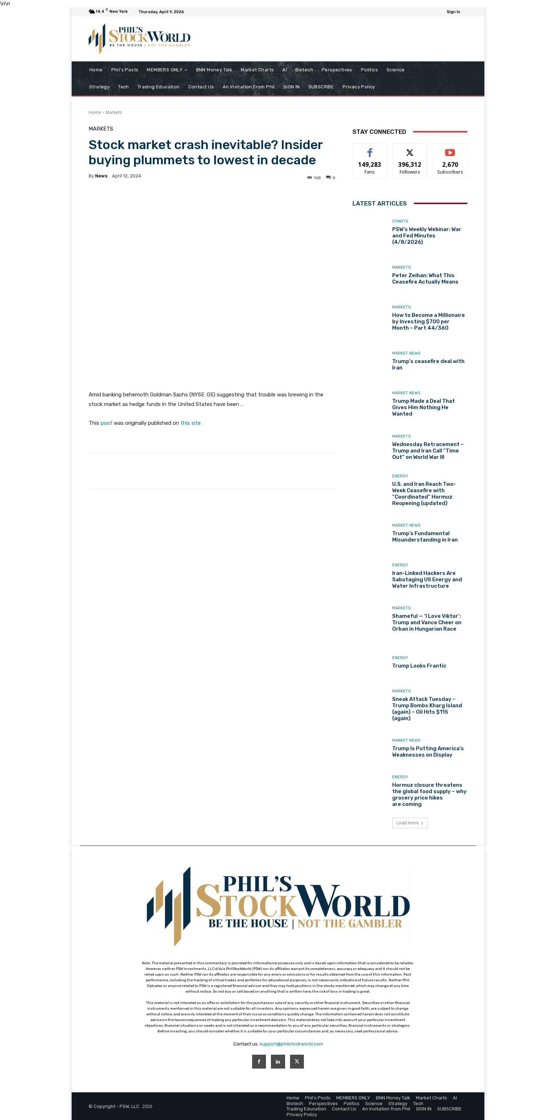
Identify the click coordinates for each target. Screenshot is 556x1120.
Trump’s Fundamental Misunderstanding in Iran (425, 536)
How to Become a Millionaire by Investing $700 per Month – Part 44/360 (428, 321)
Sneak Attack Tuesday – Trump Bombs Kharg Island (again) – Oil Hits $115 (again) (427, 708)
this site (190, 423)
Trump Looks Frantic (419, 666)
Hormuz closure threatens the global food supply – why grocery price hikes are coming (429, 794)
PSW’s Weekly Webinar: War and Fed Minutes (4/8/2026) (426, 235)
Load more (410, 823)
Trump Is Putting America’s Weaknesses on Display (428, 751)
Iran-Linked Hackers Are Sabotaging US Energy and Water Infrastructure (427, 579)
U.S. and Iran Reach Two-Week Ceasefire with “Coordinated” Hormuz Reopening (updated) (424, 493)
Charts (400, 221)
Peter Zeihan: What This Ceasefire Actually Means (425, 278)
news (101, 176)
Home (95, 112)
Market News (406, 353)
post (106, 423)
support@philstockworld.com (291, 1044)
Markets (114, 112)
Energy (400, 476)
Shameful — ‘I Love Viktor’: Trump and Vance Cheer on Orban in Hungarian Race (426, 622)
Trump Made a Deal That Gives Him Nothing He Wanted (423, 407)
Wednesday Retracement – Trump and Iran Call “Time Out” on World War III (428, 450)
